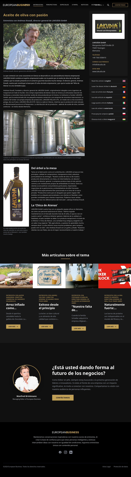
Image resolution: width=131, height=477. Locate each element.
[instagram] (65, 452)
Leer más (13, 327)
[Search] (108, 5)
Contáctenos (120, 5)
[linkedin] (70, 452)
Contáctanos (63, 397)
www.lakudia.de (98, 71)
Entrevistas (38, 5)
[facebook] (60, 452)
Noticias (84, 5)
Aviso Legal (107, 467)
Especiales (64, 5)
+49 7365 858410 (99, 57)
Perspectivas (51, 5)
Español (99, 5)
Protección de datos (121, 467)
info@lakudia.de (98, 64)
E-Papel (75, 5)
